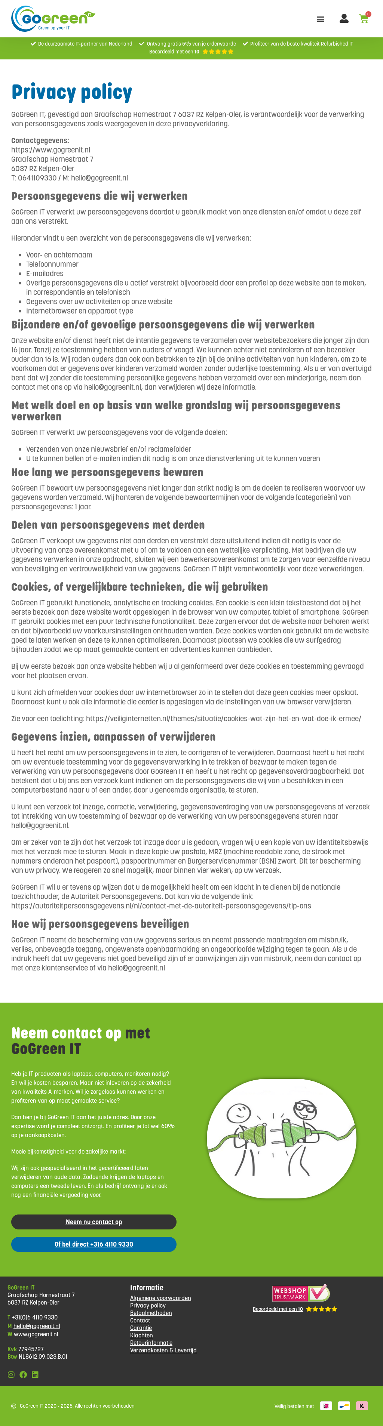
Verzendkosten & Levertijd (163, 1350)
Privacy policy (148, 1305)
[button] (320, 19)
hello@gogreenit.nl (36, 1326)
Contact (140, 1320)
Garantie (141, 1328)
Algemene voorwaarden (160, 1298)
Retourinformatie (151, 1343)
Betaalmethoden (151, 1313)
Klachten (141, 1335)
